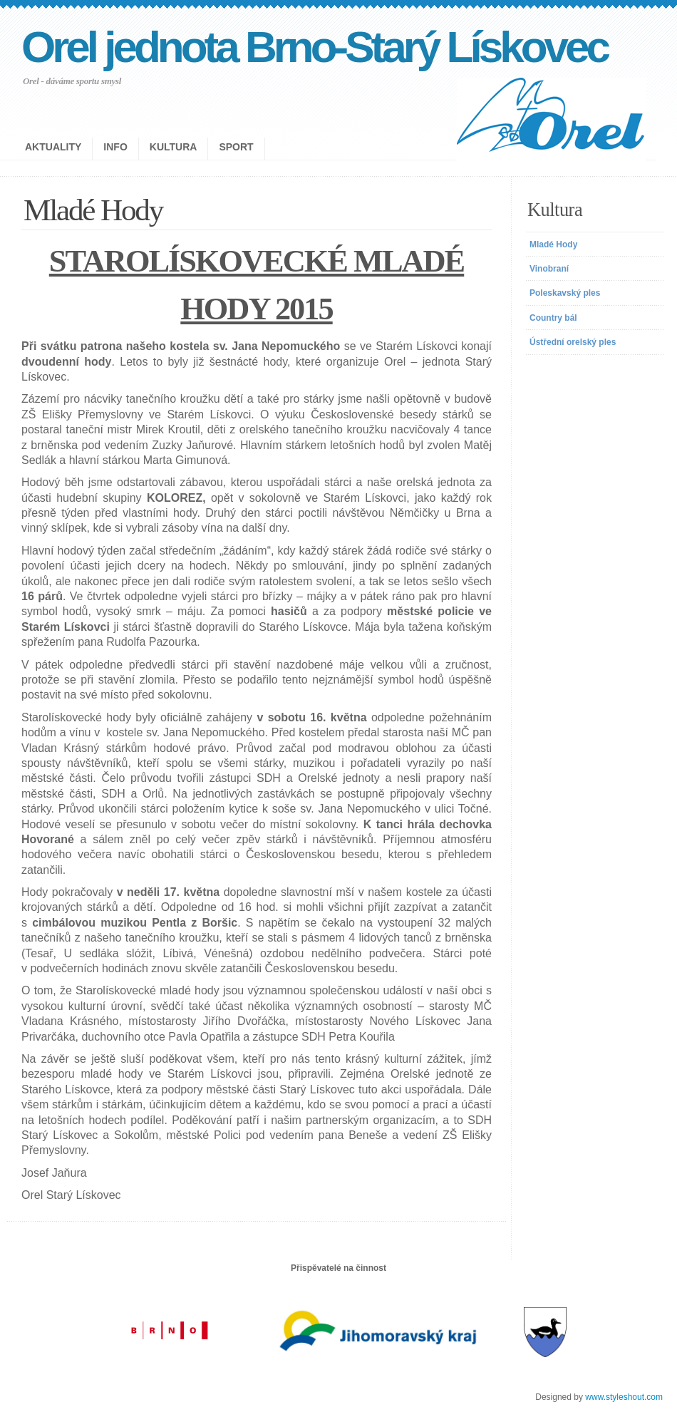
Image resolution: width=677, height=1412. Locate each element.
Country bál (553, 318)
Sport (236, 147)
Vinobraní (549, 269)
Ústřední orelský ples (572, 342)
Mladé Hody (553, 244)
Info (115, 147)
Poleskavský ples (564, 293)
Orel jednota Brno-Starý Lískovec (314, 46)
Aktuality (53, 147)
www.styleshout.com (624, 1397)
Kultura (173, 147)
